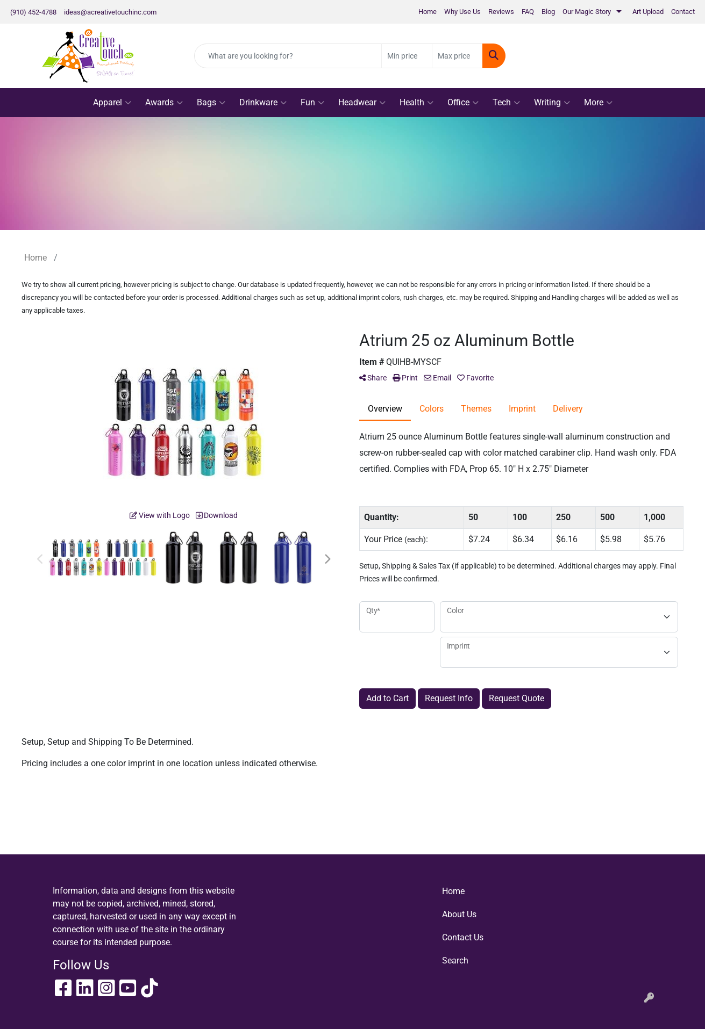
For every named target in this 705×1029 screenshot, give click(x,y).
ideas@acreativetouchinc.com (110, 12)
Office (463, 102)
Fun (312, 102)
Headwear (362, 102)
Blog (548, 12)
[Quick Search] (288, 56)
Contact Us (462, 937)
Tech (506, 102)
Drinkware (263, 102)
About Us (459, 914)
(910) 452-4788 (33, 12)
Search (455, 960)
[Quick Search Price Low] (406, 56)
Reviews (501, 12)
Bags (211, 102)
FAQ (528, 12)
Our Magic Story (586, 12)
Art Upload (648, 12)
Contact (683, 12)
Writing (552, 102)
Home (427, 12)
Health (416, 102)
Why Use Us (462, 12)
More (598, 102)
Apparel (112, 102)
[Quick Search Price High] (457, 56)
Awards (164, 102)
